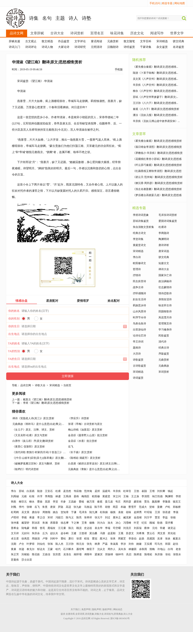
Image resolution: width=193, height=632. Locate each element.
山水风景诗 (139, 311)
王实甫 (148, 543)
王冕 (120, 533)
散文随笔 (129, 41)
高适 (68, 507)
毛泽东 (83, 512)
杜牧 (31, 496)
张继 (29, 507)
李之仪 (41, 517)
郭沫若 (36, 522)
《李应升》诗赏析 (78, 418)
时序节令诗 (139, 317)
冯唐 (102, 533)
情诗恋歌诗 (165, 293)
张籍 (173, 517)
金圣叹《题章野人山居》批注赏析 (88, 435)
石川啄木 (68, 549)
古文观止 (31, 41)
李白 (13, 491)
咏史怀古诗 (165, 305)
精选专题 (167, 3)
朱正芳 (15, 554)
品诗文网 (16, 33)
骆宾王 (177, 501)
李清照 (145, 496)
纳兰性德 (157, 496)
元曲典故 (164, 365)
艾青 (84, 522)
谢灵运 (172, 528)
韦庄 (118, 501)
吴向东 (122, 549)
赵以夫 (54, 533)
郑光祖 (172, 533)
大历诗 (137, 353)
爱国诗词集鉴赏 (168, 221)
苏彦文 (130, 533)
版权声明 (107, 609)
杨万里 (91, 501)
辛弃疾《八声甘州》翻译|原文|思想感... (155, 85)
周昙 (115, 507)
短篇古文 (164, 263)
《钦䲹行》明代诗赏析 (25, 469)
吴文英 (25, 512)
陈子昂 (98, 507)
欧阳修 (96, 496)
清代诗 (162, 341)
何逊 (21, 549)
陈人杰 (59, 543)
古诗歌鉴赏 (139, 365)
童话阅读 (96, 41)
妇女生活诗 (139, 299)
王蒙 (50, 549)
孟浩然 (67, 491)
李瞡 (24, 517)
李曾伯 (132, 538)
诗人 (73, 18)
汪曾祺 (83, 533)
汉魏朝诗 (113, 46)
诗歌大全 (40, 385)
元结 (154, 528)
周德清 (36, 538)
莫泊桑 (93, 533)
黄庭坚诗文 (139, 245)
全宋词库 (79, 614)
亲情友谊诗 (165, 299)
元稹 (24, 496)
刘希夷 (140, 533)
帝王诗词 (138, 341)
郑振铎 (109, 554)
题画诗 (137, 347)
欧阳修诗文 (139, 263)
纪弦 (144, 522)
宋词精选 (54, 385)
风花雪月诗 (165, 317)
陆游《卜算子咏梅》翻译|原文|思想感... (155, 72)
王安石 (49, 491)
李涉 (123, 543)
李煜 (178, 496)
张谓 (79, 538)
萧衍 (71, 538)
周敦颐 (46, 512)
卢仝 (21, 543)
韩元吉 (80, 543)
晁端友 (51, 528)
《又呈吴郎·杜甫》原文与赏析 (29, 435)
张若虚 (166, 512)
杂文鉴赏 (162, 46)
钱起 (170, 491)
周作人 (112, 549)
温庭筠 (106, 491)
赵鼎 (141, 538)
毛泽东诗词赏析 (168, 215)
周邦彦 (127, 501)
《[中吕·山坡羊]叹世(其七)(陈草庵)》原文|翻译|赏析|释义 (45, 458)
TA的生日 (14, 358)
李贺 (55, 501)
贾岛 (146, 501)
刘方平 (148, 517)
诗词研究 (80, 46)
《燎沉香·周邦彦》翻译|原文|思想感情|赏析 (158, 183)
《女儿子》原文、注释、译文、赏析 (33, 429)
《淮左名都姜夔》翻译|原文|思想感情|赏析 (157, 189)
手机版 (119, 69)
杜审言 (127, 491)
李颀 (175, 512)
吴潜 (159, 538)
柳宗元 (23, 501)
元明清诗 (96, 46)
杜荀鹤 (15, 512)
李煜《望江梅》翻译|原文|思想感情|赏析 (46, 402)
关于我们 (75, 609)
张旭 (50, 543)
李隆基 (166, 501)
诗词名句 (108, 614)
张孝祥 (88, 517)
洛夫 (110, 522)
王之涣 (135, 496)
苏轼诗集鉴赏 (141, 221)
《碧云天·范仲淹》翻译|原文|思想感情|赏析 (158, 177)
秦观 (99, 501)
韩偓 (34, 528)
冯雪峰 (127, 522)
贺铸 (152, 507)
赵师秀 (138, 512)
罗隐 (60, 507)
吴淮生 (67, 554)
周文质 (161, 533)
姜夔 (159, 507)
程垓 (86, 538)
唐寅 (52, 507)
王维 (152, 491)
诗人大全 (17, 482)
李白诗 (137, 257)
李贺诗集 (138, 239)
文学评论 (80, 41)
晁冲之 (104, 538)
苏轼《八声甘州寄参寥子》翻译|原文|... (155, 97)
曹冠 (94, 538)
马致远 (88, 507)
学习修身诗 (165, 329)
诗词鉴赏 (138, 377)
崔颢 (144, 491)
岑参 (63, 501)
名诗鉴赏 (178, 46)
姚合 (55, 512)
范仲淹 (88, 491)
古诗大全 (57, 33)
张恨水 (177, 554)
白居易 (30, 491)
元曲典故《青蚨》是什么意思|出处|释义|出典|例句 (97, 469)
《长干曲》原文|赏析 (80, 452)
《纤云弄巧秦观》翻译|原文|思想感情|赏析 (157, 165)
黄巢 (13, 549)
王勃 (136, 491)
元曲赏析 (113, 41)
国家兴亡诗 (165, 275)
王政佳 (46, 554)
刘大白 (101, 522)
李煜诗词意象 (141, 215)
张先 (89, 543)
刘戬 (13, 507)
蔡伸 (146, 528)
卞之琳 (75, 522)
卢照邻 (15, 517)
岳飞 (70, 446)
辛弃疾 (117, 491)
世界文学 (177, 33)
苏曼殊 (15, 559)
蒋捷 (31, 517)
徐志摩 (65, 522)
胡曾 (107, 507)
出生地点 (14, 334)
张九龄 (77, 507)
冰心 (118, 522)
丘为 (45, 533)
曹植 (81, 501)
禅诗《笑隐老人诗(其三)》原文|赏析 (33, 418)
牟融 (123, 507)
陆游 (39, 491)
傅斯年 (88, 554)
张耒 (113, 538)
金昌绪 (138, 517)
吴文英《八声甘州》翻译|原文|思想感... (155, 78)
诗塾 (86, 18)
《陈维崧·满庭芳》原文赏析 (84, 458)
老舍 (178, 549)
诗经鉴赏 (129, 46)
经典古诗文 (139, 233)
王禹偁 (67, 496)
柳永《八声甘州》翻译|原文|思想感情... (155, 91)
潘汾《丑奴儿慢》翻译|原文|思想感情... (155, 115)
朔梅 (152, 549)
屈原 (47, 501)
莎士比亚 (26, 559)
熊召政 (36, 554)
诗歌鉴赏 (138, 359)
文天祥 (15, 533)
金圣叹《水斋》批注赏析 (82, 441)
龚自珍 (36, 512)
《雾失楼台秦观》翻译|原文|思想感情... (155, 66)
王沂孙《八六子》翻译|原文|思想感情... (155, 103)
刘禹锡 (15, 496)
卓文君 (15, 538)
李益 (165, 517)
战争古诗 (138, 287)
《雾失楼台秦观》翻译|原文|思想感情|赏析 (157, 140)
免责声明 (85, 609)
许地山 (161, 549)
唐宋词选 (164, 251)
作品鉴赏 (63, 41)
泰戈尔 (30, 549)
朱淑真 (114, 543)
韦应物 (78, 491)
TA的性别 (14, 351)
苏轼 (21, 491)
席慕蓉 (54, 522)
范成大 (143, 507)
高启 (128, 554)
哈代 (58, 549)
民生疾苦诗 (139, 281)
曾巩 (42, 528)
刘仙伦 (41, 543)
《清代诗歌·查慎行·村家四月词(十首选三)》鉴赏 (40, 452)
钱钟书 (119, 554)
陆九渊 (93, 512)
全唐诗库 (70, 614)
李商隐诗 (164, 233)
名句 (47, 18)
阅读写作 (157, 33)
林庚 (97, 543)
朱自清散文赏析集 (143, 227)
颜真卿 (156, 501)
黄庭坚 (106, 496)
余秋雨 (143, 549)
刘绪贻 (25, 554)
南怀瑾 (78, 554)
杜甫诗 (162, 227)
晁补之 (117, 517)
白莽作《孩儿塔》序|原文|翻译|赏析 (33, 441)
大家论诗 (63, 46)
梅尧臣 (85, 496)
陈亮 (79, 517)
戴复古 (177, 538)
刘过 (107, 517)
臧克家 (127, 517)
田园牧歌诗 (165, 311)
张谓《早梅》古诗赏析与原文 (85, 424)
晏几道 (109, 501)
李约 (21, 507)
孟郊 (97, 491)
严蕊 (105, 543)
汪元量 (62, 528)
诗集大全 (99, 614)
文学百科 (145, 41)
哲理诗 (137, 269)
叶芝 (136, 522)
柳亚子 (91, 549)
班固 (167, 543)
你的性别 (14, 318)
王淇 (157, 512)
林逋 (58, 496)
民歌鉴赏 (164, 335)
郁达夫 (41, 549)
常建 (162, 528)
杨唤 (92, 522)
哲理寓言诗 (165, 323)
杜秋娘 (104, 512)
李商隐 (49, 496)
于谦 (73, 512)
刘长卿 (161, 491)
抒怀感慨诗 (139, 293)
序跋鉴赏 (164, 353)
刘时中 (54, 538)
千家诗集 (145, 46)
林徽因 (132, 549)
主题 (60, 18)
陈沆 (71, 528)
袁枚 (120, 512)
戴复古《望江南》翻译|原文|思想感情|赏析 (47, 399)
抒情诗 (137, 275)
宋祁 (50, 517)
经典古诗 (164, 347)
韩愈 (13, 501)
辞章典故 (118, 614)
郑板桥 (177, 507)
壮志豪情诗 (165, 287)
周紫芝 (122, 538)
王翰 (126, 496)
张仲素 (15, 522)
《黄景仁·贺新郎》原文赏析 (28, 446)
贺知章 (65, 512)
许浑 (39, 496)
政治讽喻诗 (165, 281)
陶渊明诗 (164, 239)
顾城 (152, 522)
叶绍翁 (148, 512)
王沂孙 (70, 543)
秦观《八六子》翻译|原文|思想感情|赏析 (156, 109)
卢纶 (167, 507)
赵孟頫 (112, 533)
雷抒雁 (169, 522)
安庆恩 (57, 554)
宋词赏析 (164, 371)
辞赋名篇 (14, 41)
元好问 (25, 533)
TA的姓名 (14, 343)
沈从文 (101, 549)
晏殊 (76, 496)
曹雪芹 (132, 507)
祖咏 (128, 512)
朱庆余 (36, 533)
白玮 (170, 549)
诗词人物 (47, 46)
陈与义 (70, 517)
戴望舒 (25, 522)
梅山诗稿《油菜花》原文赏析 (85, 429)
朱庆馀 (159, 554)
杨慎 (113, 512)
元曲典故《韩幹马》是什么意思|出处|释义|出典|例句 (42, 424)
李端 (107, 528)
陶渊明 (169, 496)
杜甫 (58, 491)
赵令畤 (65, 533)
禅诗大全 (164, 269)
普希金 (15, 528)
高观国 (151, 538)
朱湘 (45, 522)
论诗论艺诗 (139, 335)
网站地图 (179, 3)
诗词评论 (31, 46)
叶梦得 (30, 543)
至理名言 (97, 33)
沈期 (13, 543)
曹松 (63, 538)
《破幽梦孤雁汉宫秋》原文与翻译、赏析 (36, 463)
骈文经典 (178, 41)
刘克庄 (127, 528)
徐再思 (25, 538)
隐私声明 (96, 609)
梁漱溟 (99, 554)
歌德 (159, 522)
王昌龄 (72, 501)
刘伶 (131, 543)
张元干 (99, 517)
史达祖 (88, 528)
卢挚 (45, 538)
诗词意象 (89, 614)
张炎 (167, 538)
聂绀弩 (80, 549)
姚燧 (139, 543)
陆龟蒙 (25, 528)
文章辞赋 (37, 33)
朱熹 (44, 507)
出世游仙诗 (139, 329)
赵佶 (175, 543)
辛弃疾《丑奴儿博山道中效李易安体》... (156, 121)
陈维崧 (148, 554)
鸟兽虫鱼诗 (139, 323)
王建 (73, 533)
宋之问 (117, 496)
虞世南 (138, 501)
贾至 (157, 517)
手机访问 (154, 3)
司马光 (158, 543)
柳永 (31, 501)
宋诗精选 (162, 41)
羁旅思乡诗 (139, 305)
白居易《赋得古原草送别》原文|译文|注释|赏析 (95, 463)
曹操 (39, 501)
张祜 (168, 554)
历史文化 (137, 33)
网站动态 (117, 609)
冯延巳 (59, 517)
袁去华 (99, 528)
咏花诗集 (117, 33)
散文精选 (47, 41)
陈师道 (138, 554)
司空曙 (117, 528)
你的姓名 (14, 310)
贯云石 (151, 533)
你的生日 (14, 326)
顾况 (79, 528)
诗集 (33, 18)
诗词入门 (14, 46)
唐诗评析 (164, 245)
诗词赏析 (77, 33)
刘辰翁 (138, 528)
